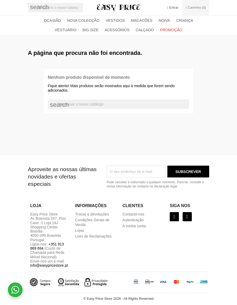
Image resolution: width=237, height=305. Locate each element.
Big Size (90, 30)
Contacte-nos (133, 214)
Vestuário (65, 30)
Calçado (145, 30)
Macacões (141, 20)
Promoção (171, 30)
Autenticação (133, 220)
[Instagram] (187, 216)
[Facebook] (174, 216)
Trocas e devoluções (92, 214)
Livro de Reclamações (93, 236)
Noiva (164, 20)
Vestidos (115, 20)
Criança (184, 20)
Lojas (79, 230)
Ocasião (52, 20)
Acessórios (117, 30)
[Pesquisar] (55, 7)
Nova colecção (83, 20)
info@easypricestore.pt (49, 265)
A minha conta (134, 226)
